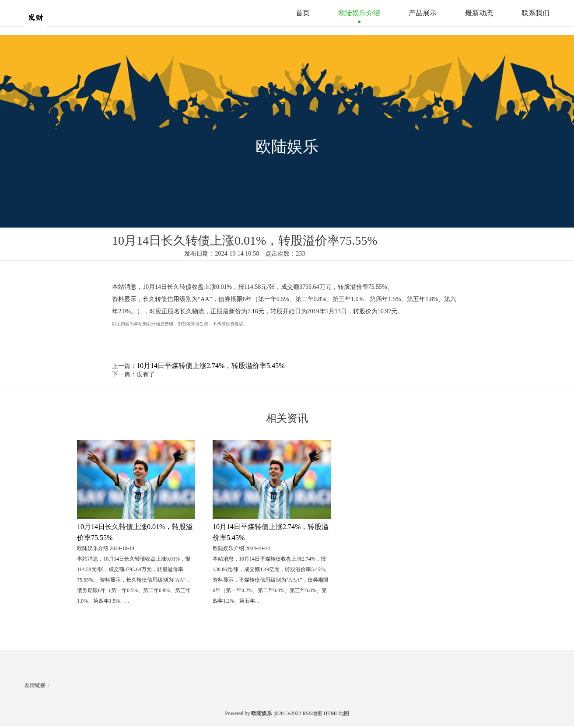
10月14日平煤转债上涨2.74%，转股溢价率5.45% (210, 365)
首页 (303, 13)
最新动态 (479, 13)
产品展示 (423, 13)
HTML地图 (336, 713)
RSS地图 (312, 713)
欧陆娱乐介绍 (359, 13)
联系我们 (536, 13)
